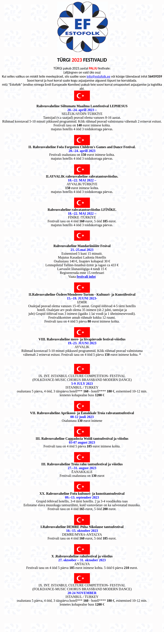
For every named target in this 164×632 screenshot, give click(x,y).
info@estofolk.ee (98, 76)
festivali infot (86, 276)
